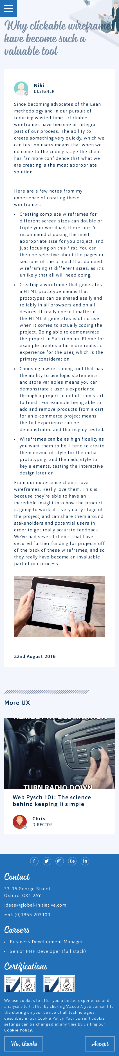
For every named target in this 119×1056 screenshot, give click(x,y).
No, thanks (23, 1046)
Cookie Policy (18, 1033)
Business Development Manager (46, 942)
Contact (16, 877)
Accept (100, 1046)
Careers (16, 930)
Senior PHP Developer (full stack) (48, 951)
